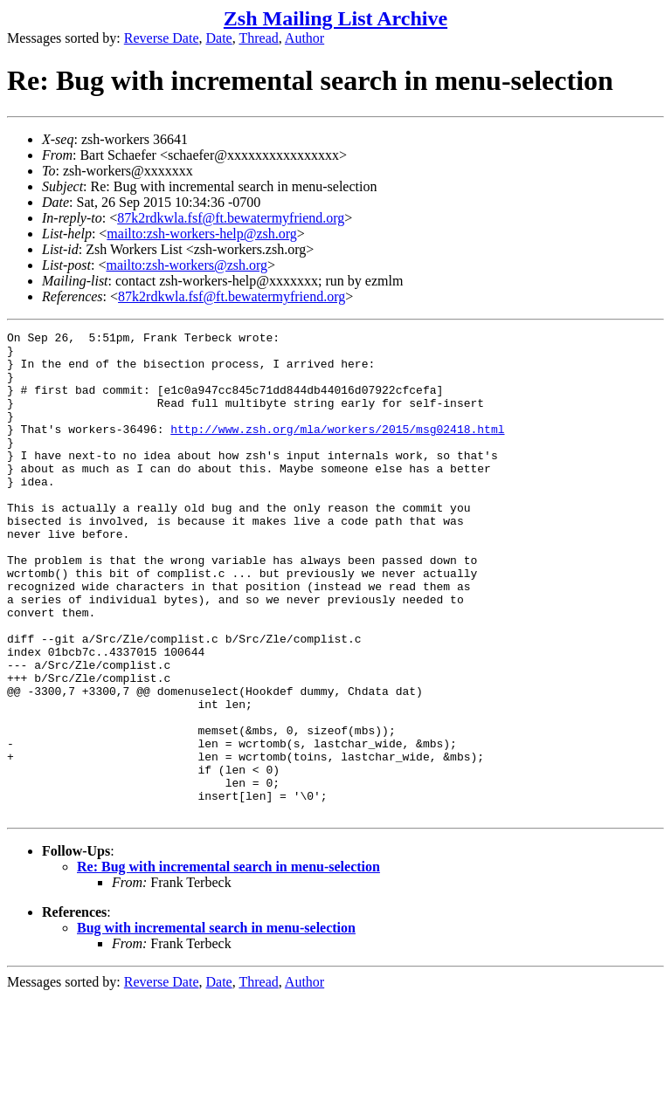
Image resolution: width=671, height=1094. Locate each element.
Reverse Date (161, 38)
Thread (258, 38)
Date (219, 38)
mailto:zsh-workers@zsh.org (186, 265)
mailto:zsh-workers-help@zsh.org (202, 233)
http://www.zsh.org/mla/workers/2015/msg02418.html (337, 450)
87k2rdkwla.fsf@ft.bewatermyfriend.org (230, 217)
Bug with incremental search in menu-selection (216, 1024)
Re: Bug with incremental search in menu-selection (228, 963)
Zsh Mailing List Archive (335, 18)
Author (304, 38)
